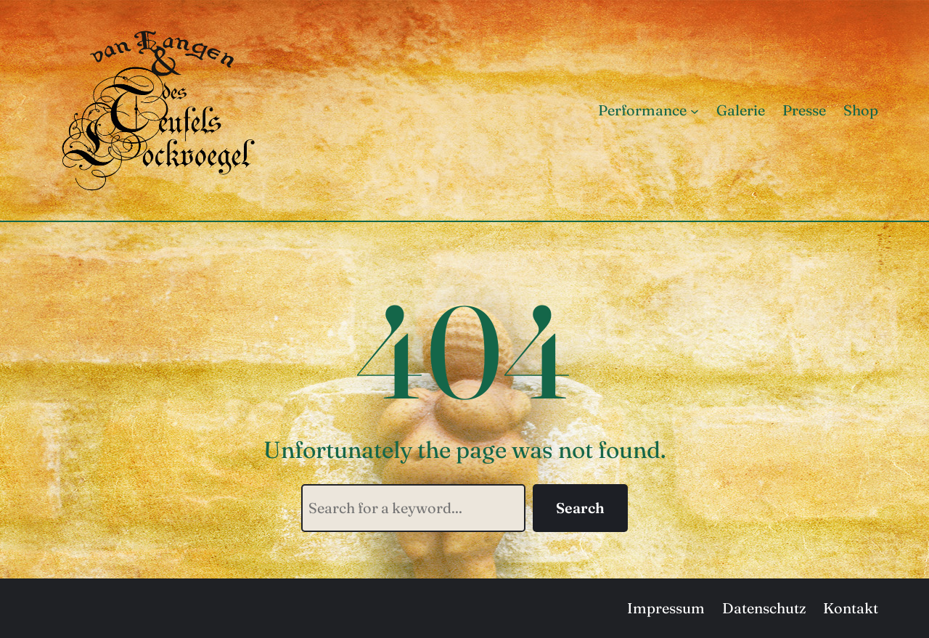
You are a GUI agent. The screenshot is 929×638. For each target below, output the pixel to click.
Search (580, 508)
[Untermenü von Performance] (694, 110)
